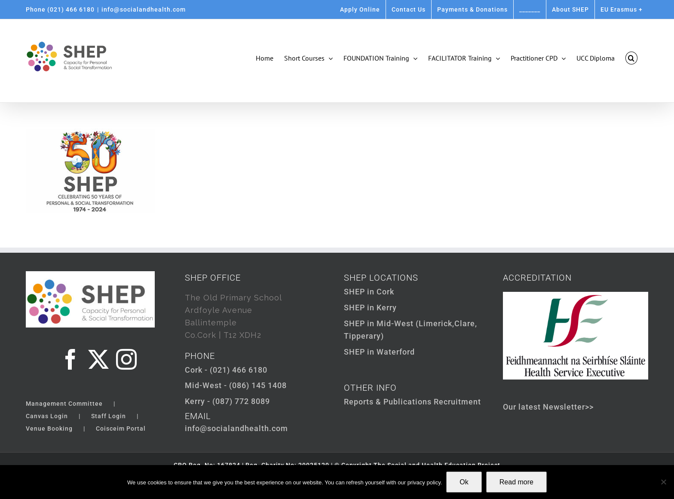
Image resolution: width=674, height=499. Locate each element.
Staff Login (108, 416)
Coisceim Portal (121, 428)
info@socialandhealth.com (143, 9)
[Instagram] (126, 359)
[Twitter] (98, 359)
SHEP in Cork (369, 291)
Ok (464, 482)
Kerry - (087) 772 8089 (227, 401)
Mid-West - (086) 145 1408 (236, 385)
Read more (516, 482)
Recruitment (457, 401)
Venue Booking (49, 428)
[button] (631, 58)
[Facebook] (70, 359)
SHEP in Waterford (379, 351)
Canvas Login (47, 416)
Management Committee (64, 403)
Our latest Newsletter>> (548, 406)
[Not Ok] (663, 482)
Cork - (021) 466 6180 (226, 369)
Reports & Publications (388, 401)
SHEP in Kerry (370, 307)
